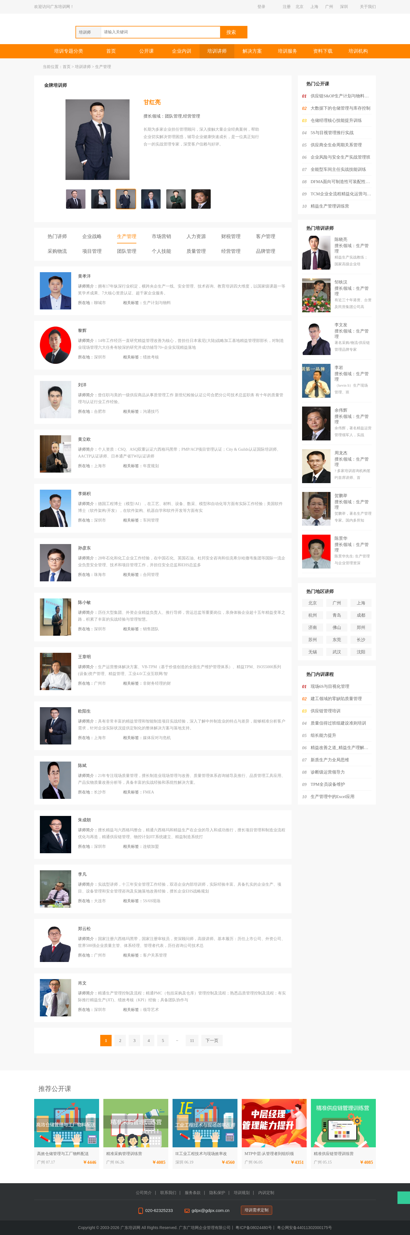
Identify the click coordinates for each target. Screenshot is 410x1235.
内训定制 (266, 1192)
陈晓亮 (341, 239)
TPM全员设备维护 (328, 784)
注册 (287, 7)
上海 (314, 7)
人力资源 (196, 236)
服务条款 (193, 1192)
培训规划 (242, 1192)
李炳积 (84, 493)
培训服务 (287, 51)
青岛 (337, 615)
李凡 (82, 874)
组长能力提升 (323, 735)
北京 (300, 7)
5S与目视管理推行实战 (332, 132)
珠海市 (100, 575)
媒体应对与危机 (157, 738)
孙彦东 (84, 548)
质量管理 (196, 251)
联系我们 (168, 1192)
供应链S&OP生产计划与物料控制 (342, 96)
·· (177, 1040)
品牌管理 (265, 251)
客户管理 (265, 236)
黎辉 (82, 330)
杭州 (312, 615)
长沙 (361, 639)
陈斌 (82, 765)
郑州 (361, 627)
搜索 (231, 32)
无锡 (312, 652)
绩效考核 (151, 357)
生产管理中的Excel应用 (332, 796)
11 (192, 1040)
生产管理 (126, 236)
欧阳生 (84, 711)
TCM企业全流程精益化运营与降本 (343, 194)
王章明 (84, 657)
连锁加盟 (151, 846)
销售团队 (151, 629)
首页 (111, 51)
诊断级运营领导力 (328, 772)
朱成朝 (84, 820)
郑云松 (84, 928)
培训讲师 (217, 51)
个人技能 (161, 251)
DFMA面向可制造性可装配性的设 (342, 181)
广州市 (100, 683)
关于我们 (368, 7)
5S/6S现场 (151, 901)
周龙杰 (341, 453)
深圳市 (100, 357)
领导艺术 (151, 1010)
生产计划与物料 (157, 303)
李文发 (341, 325)
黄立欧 (84, 439)
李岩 (339, 367)
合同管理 (151, 575)
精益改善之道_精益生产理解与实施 (344, 747)
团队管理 (126, 251)
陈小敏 (84, 602)
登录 (261, 7)
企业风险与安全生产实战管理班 (340, 157)
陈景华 (341, 538)
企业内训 (181, 51)
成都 (361, 615)
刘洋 (82, 385)
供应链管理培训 (326, 711)
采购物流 (57, 251)
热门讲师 (57, 236)
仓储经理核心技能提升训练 (336, 120)
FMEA (148, 792)
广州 (329, 7)
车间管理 (151, 520)
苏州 (312, 639)
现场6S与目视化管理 (330, 686)
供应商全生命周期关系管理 (336, 145)
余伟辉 (341, 410)
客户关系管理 (155, 955)
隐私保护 (217, 1192)
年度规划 (151, 466)
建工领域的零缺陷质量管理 (336, 698)
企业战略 (92, 236)
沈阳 (361, 652)
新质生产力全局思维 (330, 760)
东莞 (337, 639)
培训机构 (358, 51)
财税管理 (231, 236)
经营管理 (231, 251)
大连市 (100, 901)
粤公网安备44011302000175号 (304, 1227)
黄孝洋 (84, 276)
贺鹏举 (341, 495)
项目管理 (92, 251)
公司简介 (144, 1192)
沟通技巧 (151, 411)
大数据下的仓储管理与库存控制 (340, 108)
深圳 (344, 7)
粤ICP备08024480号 (253, 1227)
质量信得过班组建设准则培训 (338, 723)
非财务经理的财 (157, 683)
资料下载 (323, 51)
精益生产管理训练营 (330, 206)
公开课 (146, 51)
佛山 (337, 627)
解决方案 (252, 51)
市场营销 (161, 236)
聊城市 (100, 303)
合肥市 (100, 411)
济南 (312, 627)
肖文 (82, 983)
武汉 (337, 652)
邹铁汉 (341, 282)
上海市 (100, 466)
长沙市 (100, 792)
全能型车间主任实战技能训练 (338, 169)
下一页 (212, 1040)
